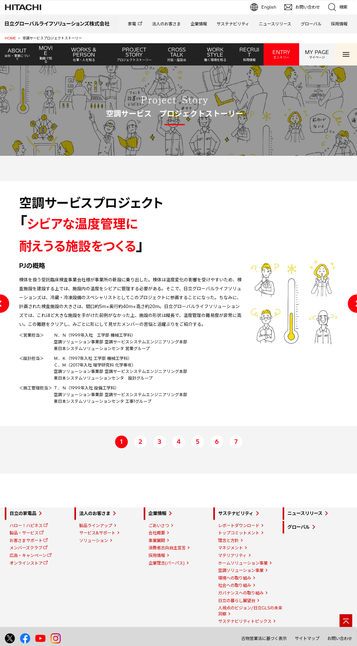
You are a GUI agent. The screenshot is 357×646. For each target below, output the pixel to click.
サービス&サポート (97, 532)
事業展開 (156, 540)
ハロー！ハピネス (26, 525)
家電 (132, 23)
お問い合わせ (339, 638)
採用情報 (339, 23)
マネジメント (230, 547)
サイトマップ (307, 638)
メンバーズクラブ (26, 547)
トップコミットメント (238, 532)
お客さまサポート (26, 540)
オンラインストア (26, 563)
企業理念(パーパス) (166, 563)
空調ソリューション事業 (241, 570)
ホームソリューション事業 (243, 563)
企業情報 (198, 23)
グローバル (311, 23)
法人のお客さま (166, 23)
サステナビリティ (232, 23)
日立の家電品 (23, 513)
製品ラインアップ (95, 525)
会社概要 (156, 532)
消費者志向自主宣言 (167, 547)
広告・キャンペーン (28, 555)
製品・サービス (24, 532)
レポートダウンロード (238, 525)
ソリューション (93, 540)
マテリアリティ (232, 555)
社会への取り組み (234, 585)
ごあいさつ (158, 525)
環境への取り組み (234, 578)
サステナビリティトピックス (244, 621)
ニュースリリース (275, 23)
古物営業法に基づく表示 (264, 638)
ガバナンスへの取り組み (241, 592)
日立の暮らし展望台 (236, 600)
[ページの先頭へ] (346, 620)
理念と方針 (228, 540)
